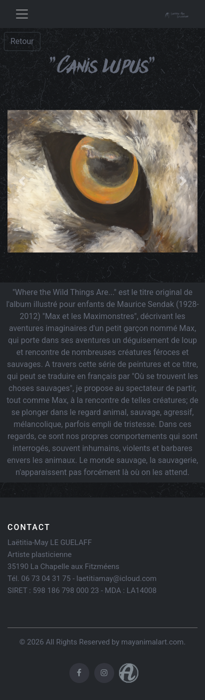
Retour (22, 41)
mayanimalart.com (152, 642)
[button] (21, 181)
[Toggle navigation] (22, 14)
